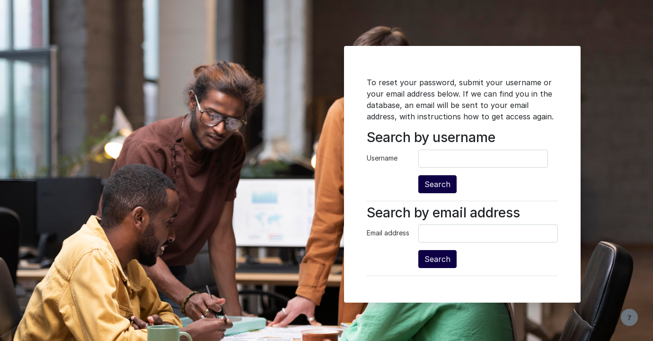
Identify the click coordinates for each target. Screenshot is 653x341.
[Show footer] (629, 317)
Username (382, 158)
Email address (388, 233)
